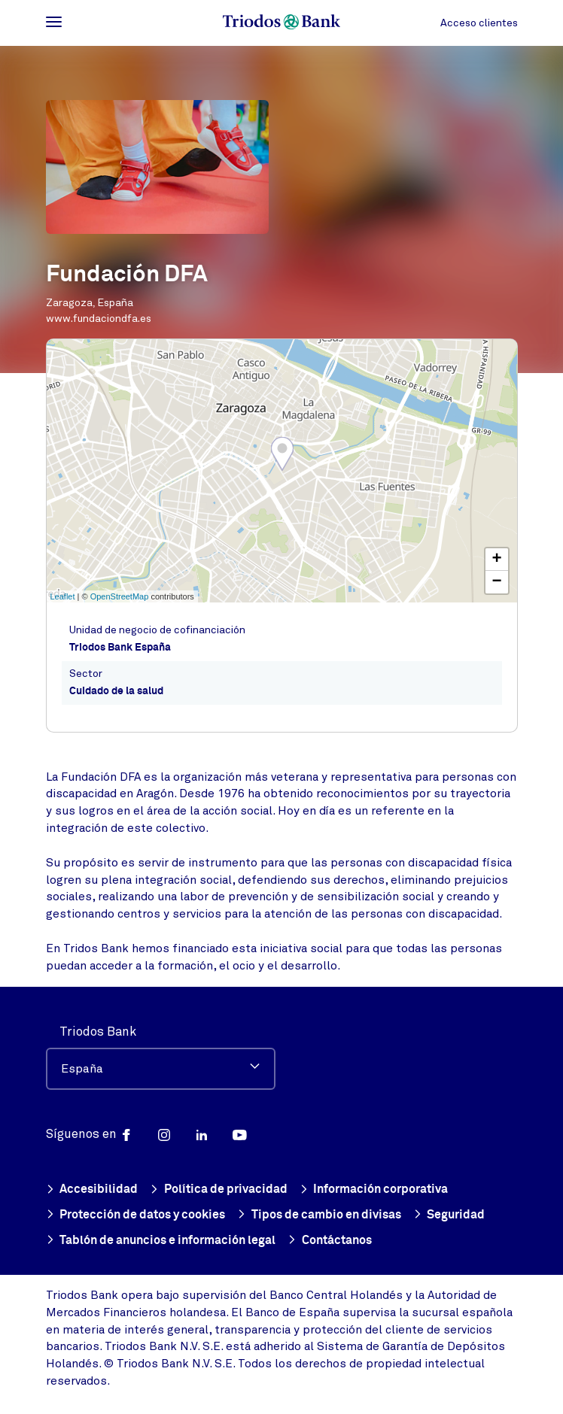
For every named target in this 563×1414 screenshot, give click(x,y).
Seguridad (449, 1215)
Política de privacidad (219, 1190)
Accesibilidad (92, 1190)
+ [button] (496, 559)
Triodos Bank (97, 1031)
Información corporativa (374, 1190)
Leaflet (62, 596)
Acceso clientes (479, 23)
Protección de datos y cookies (136, 1215)
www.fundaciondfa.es (98, 318)
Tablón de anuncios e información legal (161, 1241)
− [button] (496, 582)
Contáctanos (330, 1241)
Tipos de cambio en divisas (319, 1215)
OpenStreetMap (119, 596)
